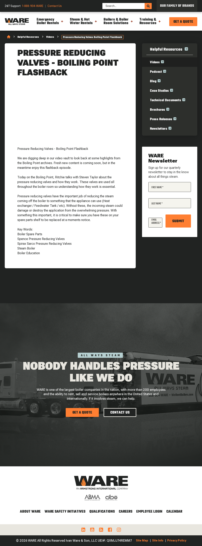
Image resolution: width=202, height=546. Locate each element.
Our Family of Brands (177, 6)
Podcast (156, 72)
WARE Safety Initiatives (65, 512)
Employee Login (149, 512)
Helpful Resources (28, 37)
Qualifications (102, 512)
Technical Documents (165, 100)
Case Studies (159, 91)
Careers (125, 512)
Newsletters (158, 128)
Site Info (157, 540)
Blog (153, 81)
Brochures (157, 109)
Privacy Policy (176, 540)
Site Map (142, 540)
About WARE (30, 512)
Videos (50, 37)
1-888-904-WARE (32, 6)
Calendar (174, 512)
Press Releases (161, 119)
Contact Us (55, 6)
